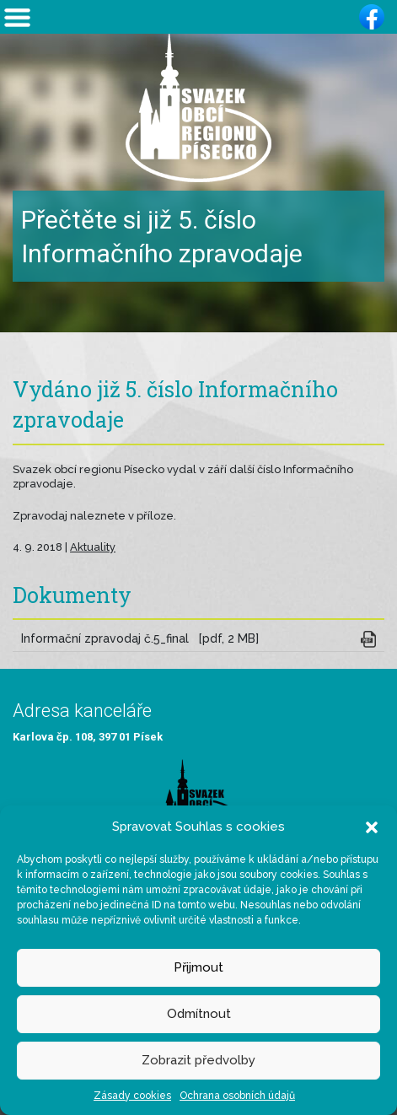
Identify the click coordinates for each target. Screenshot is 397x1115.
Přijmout (198, 967)
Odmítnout (199, 1013)
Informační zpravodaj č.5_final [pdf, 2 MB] (140, 638)
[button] (371, 826)
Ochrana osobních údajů (237, 1096)
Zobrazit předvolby (198, 1060)
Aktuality (92, 547)
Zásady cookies (132, 1096)
